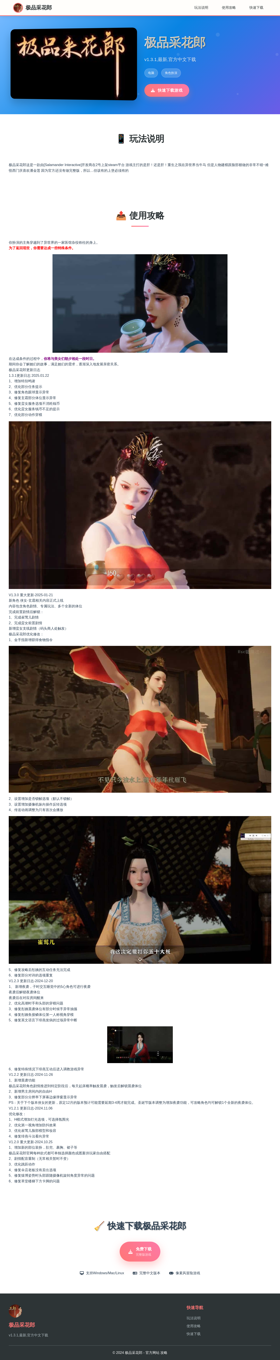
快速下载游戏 (167, 90)
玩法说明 (201, 7)
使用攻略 (229, 7)
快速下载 (256, 7)
